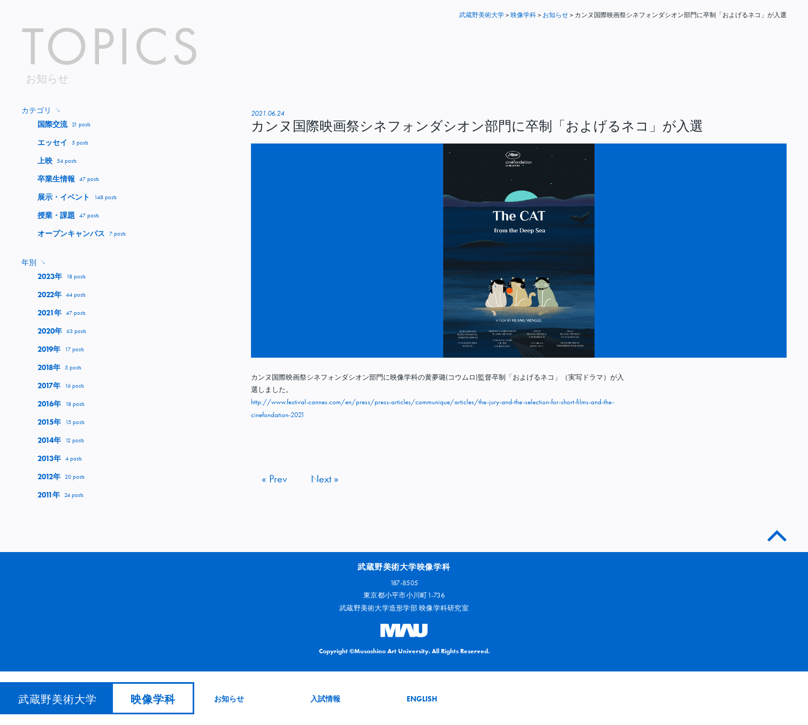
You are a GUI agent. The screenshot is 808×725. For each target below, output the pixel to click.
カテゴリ (40, 110)
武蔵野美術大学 (481, 15)
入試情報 (325, 699)
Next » (325, 479)
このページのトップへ (777, 533)
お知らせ (229, 699)
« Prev (274, 479)
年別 (33, 262)
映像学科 (153, 699)
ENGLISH (422, 699)
